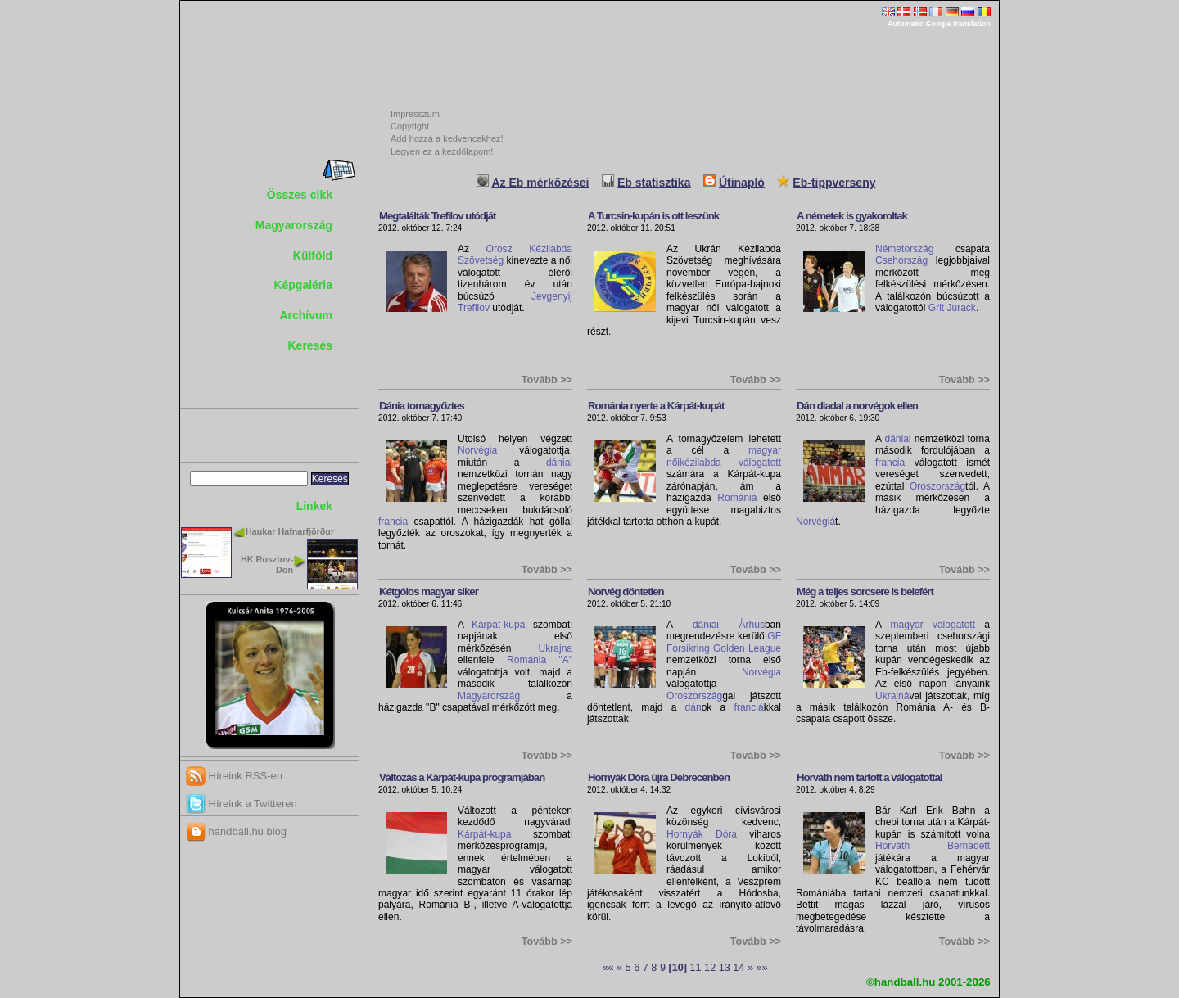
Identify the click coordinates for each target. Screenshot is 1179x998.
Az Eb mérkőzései (540, 182)
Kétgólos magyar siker (428, 591)
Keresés (310, 345)
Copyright (410, 126)
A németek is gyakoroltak (852, 216)
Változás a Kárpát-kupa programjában (461, 777)
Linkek (314, 506)
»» (762, 967)
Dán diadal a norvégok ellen (857, 406)
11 (696, 967)
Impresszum (415, 114)
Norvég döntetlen (626, 591)
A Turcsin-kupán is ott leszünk (653, 216)
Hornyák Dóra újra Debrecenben (659, 777)
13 (724, 967)
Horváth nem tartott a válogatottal (869, 777)
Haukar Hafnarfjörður (290, 531)
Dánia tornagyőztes (421, 406)
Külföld (312, 255)
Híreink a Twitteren (241, 803)
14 (738, 967)
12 (710, 967)
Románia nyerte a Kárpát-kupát (656, 406)
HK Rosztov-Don (267, 564)
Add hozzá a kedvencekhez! (447, 138)
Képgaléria (302, 284)
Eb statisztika (653, 182)
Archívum (305, 315)
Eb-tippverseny (834, 182)
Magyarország (293, 225)
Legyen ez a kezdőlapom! (442, 151)
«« (607, 967)
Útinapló (742, 182)
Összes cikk (299, 194)
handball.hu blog (236, 831)
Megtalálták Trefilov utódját (437, 216)
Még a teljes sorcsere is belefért (865, 591)
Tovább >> (547, 380)
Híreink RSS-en (234, 776)
